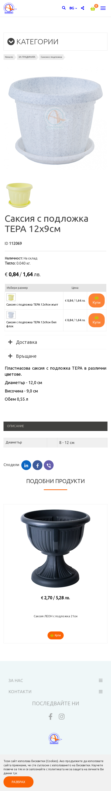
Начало (9, 57)
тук (15, 773)
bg (72, 8)
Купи (97, 300)
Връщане (22, 356)
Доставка (22, 342)
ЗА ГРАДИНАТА (26, 57)
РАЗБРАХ (18, 782)
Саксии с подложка (51, 57)
